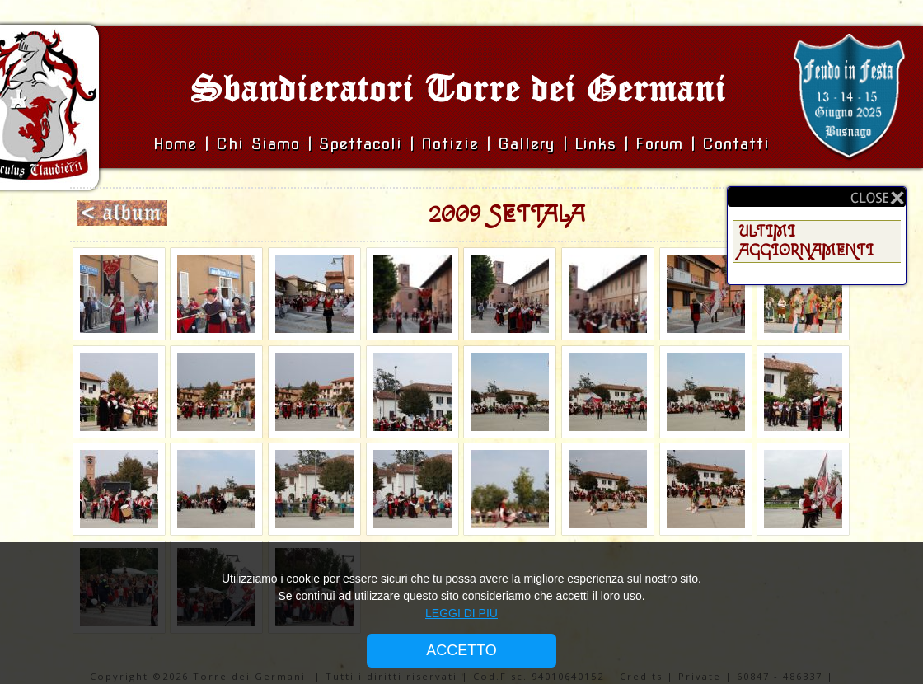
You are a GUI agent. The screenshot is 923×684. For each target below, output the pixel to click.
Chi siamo (261, 143)
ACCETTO (461, 650)
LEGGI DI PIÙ (461, 613)
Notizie (450, 143)
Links (595, 143)
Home (178, 143)
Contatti (736, 143)
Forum (659, 143)
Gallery (530, 143)
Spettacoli (360, 143)
